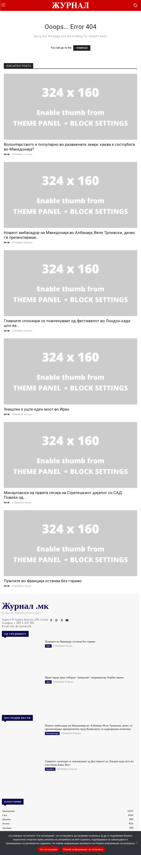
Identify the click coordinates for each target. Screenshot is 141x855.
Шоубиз (50, 769)
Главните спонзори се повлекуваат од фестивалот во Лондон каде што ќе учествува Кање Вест (89, 762)
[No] (136, 843)
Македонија (52, 733)
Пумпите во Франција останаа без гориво (43, 581)
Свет (48, 646)
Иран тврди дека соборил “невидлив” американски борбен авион (84, 677)
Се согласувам (48, 849)
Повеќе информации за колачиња (83, 849)
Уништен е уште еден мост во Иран (36, 409)
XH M (6, 154)
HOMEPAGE (81, 48)
